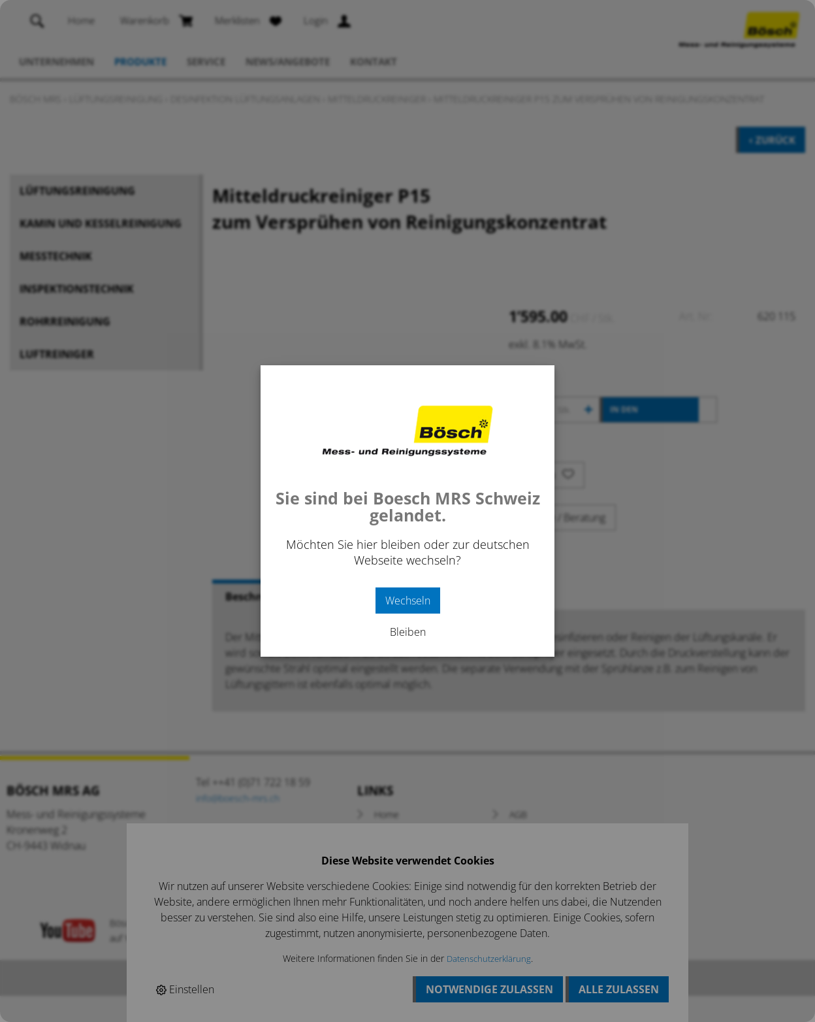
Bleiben (408, 632)
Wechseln (407, 600)
